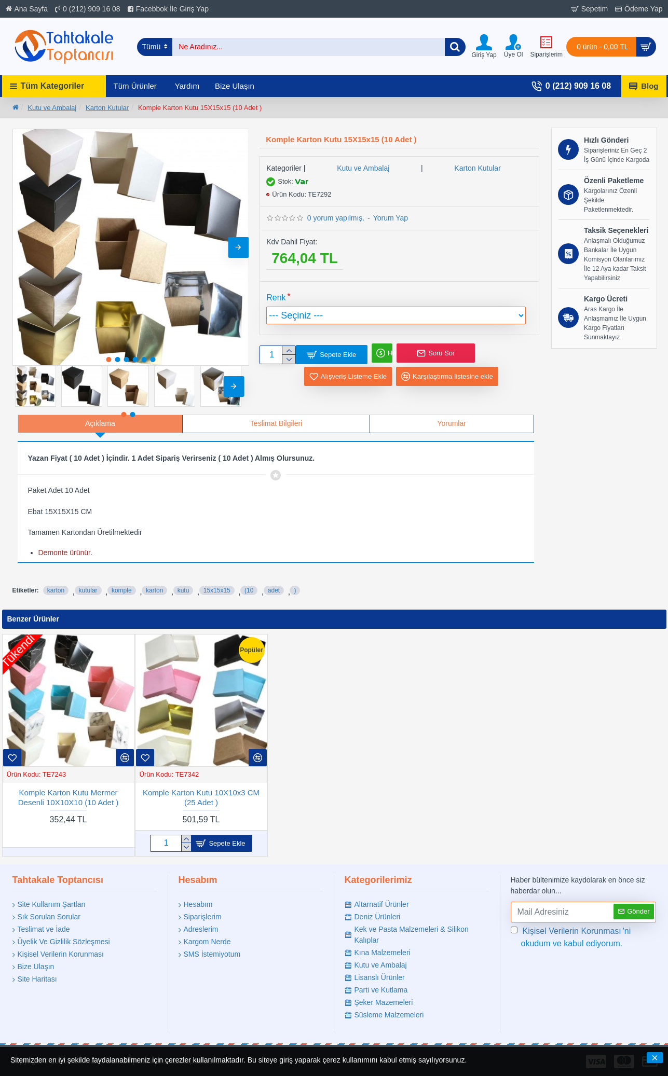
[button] (238, 247)
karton (55, 580)
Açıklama (100, 423)
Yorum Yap (390, 218)
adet (274, 580)
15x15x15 (216, 580)
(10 (248, 580)
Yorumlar (451, 423)
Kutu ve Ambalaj (52, 108)
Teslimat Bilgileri (276, 423)
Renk (275, 297)
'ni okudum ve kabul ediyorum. (571, 935)
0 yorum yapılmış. (335, 218)
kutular (88, 580)
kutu (183, 580)
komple (122, 580)
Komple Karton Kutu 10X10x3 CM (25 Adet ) (201, 796)
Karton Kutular (107, 108)
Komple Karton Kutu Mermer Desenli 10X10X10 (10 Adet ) (68, 796)
